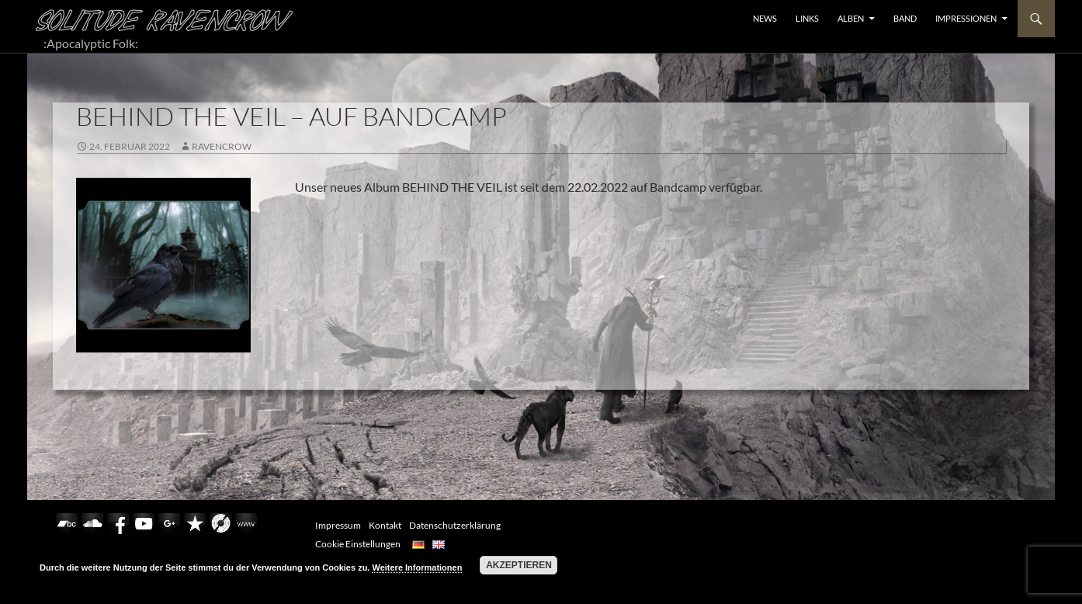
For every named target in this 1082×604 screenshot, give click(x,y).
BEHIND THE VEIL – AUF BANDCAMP (291, 116)
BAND (905, 18)
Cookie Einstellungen (358, 544)
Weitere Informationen (417, 567)
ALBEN (851, 18)
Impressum (338, 525)
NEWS (765, 18)
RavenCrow (221, 146)
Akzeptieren (519, 565)
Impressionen (966, 18)
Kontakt (385, 525)
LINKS (807, 18)
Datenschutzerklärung (455, 525)
